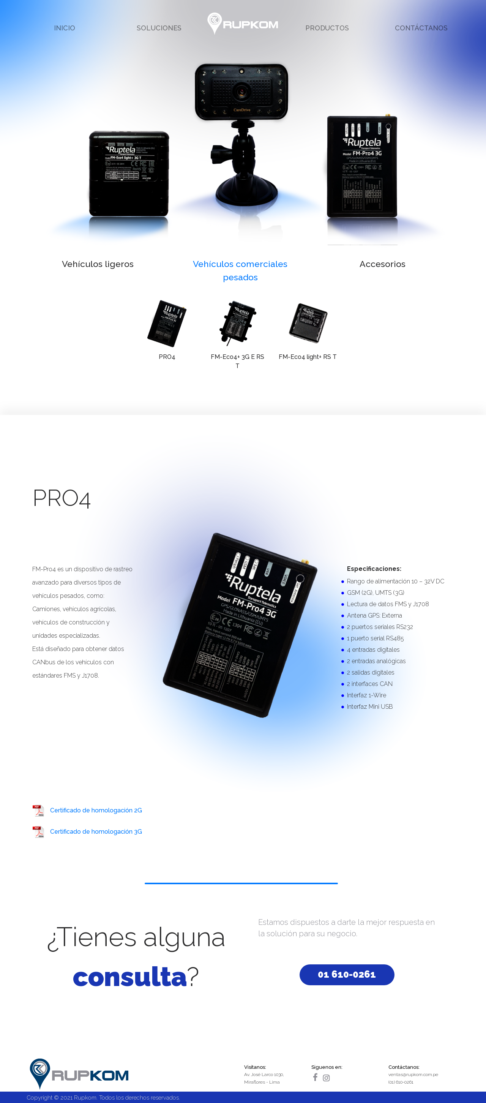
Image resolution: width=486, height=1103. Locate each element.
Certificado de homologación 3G (96, 831)
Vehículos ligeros (98, 264)
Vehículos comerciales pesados (240, 270)
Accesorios (383, 264)
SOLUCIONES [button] (159, 28)
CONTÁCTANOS (421, 28)
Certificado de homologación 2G (96, 810)
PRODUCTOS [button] (327, 28)
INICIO (64, 28)
